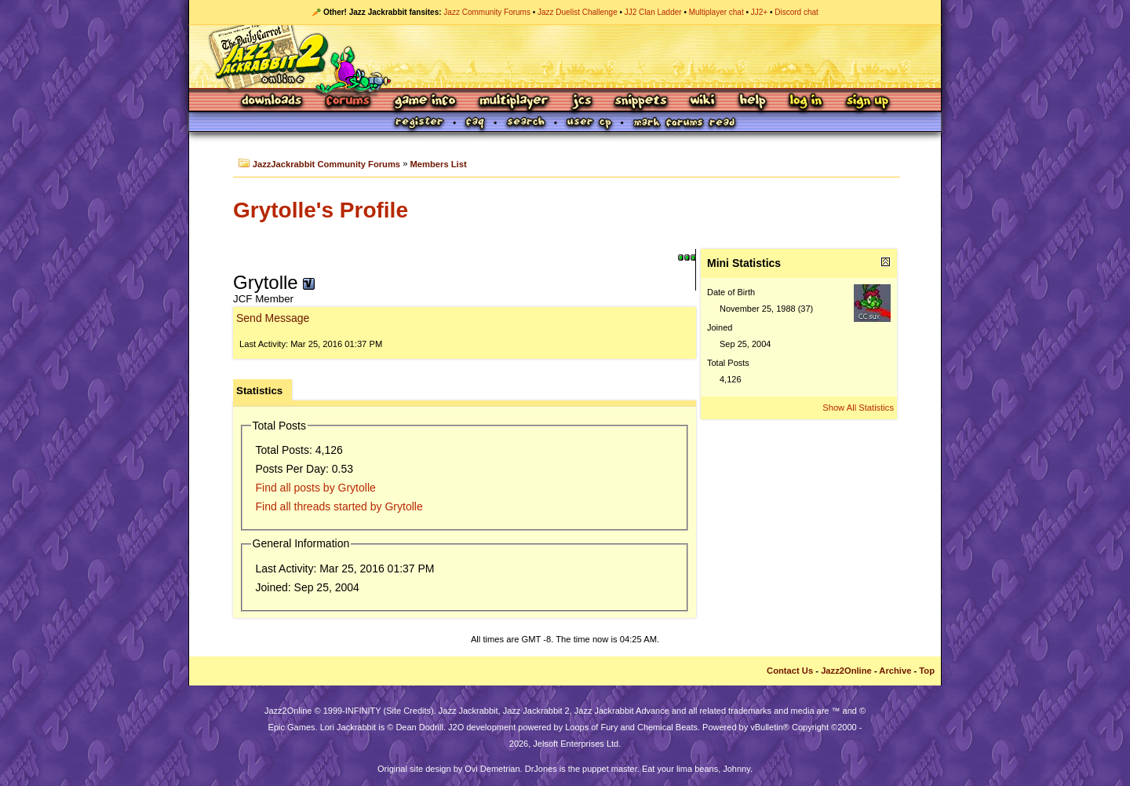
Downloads (272, 102)
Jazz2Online (846, 670)
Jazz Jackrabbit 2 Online (564, 56)
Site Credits (408, 710)
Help (752, 102)
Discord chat (796, 12)
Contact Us (790, 670)
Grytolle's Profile (320, 210)
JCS (581, 102)
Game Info (424, 102)
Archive (895, 670)
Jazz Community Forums (486, 12)
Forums (348, 102)
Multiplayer (513, 102)
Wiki (703, 102)
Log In (806, 102)
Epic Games (291, 727)
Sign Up (867, 102)
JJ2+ (759, 12)
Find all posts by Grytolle (316, 487)
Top (927, 670)
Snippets (641, 102)
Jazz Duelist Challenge (578, 12)
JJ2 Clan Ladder (653, 12)
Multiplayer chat (716, 12)
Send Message (272, 318)
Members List (438, 164)
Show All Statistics (858, 407)
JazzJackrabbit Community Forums (326, 164)
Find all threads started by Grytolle (339, 506)
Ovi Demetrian (492, 768)
